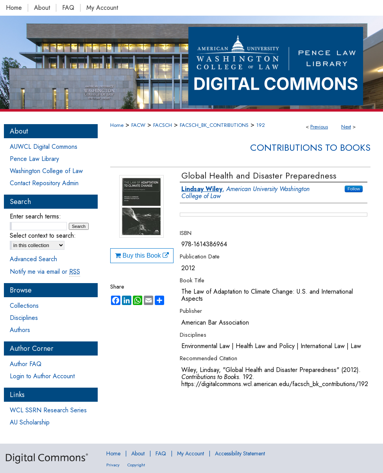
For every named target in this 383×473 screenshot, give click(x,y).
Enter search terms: (35, 216)
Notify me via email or (45, 271)
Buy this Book (142, 255)
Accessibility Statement (240, 453)
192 (260, 125)
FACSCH (162, 125)
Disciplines (24, 317)
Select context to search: (43, 235)
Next (346, 126)
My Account (190, 453)
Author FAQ (25, 363)
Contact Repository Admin (44, 183)
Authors (20, 329)
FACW (138, 125)
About (138, 453)
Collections (24, 305)
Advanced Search (33, 259)
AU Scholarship (30, 422)
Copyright (136, 465)
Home (116, 125)
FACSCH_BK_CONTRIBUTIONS (214, 125)
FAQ (161, 453)
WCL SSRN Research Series (48, 410)
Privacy (113, 465)
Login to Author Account (42, 376)
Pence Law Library (34, 158)
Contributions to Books (310, 147)
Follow (353, 188)
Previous (319, 126)
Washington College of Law (46, 170)
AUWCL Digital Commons (43, 146)
